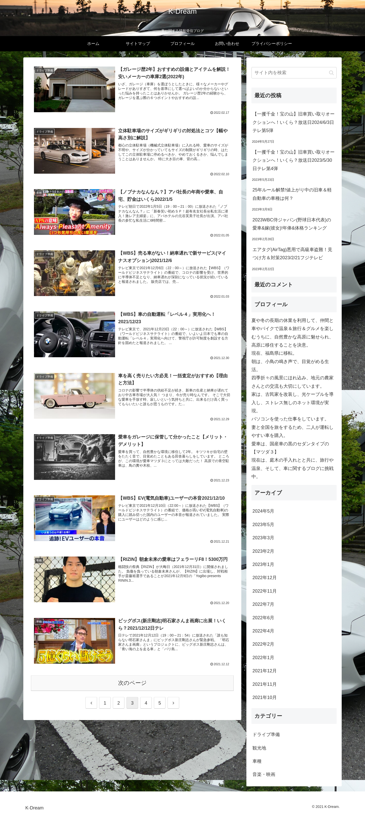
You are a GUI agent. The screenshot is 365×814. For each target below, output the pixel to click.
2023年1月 (263, 564)
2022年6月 (263, 617)
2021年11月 (264, 684)
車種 (257, 761)
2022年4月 (263, 630)
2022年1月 (263, 657)
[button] (331, 73)
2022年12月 (264, 577)
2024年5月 (263, 511)
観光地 (259, 748)
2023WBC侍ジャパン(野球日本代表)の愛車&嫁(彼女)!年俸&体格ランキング (291, 224)
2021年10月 (264, 697)
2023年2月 (263, 551)
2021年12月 (264, 670)
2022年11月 (264, 591)
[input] (294, 72)
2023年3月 (263, 537)
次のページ (132, 683)
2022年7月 (263, 604)
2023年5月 (263, 524)
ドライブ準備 (266, 734)
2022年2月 (263, 644)
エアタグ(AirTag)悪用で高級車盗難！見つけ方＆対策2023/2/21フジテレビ (292, 253)
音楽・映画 (263, 774)
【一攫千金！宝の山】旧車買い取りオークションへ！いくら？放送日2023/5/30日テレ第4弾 (293, 160)
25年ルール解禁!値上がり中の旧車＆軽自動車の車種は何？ (292, 194)
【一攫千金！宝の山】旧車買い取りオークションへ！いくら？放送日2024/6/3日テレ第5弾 (293, 122)
